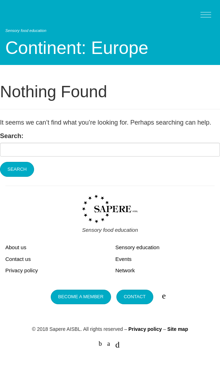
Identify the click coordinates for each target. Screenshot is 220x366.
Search (17, 169)
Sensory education (137, 247)
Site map (177, 329)
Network (125, 270)
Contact (135, 296)
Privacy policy (21, 270)
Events (123, 259)
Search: (11, 136)
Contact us (18, 259)
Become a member (81, 296)
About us (15, 247)
